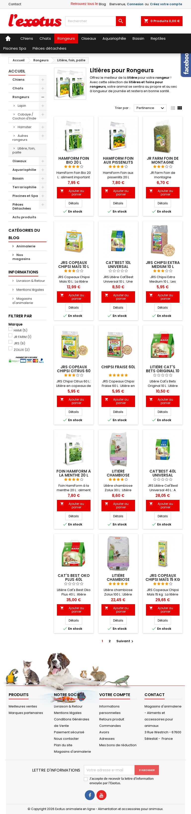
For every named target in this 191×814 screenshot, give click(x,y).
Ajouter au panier (72, 192)
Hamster (25, 127)
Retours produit (111, 719)
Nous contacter (66, 738)
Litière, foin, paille (23, 150)
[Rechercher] (95, 21)
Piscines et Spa (25, 195)
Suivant (125, 641)
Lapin (22, 105)
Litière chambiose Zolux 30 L (118, 475)
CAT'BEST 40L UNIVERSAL (162, 473)
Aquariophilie (24, 169)
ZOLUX (22, 349)
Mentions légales (30, 289)
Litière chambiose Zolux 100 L (118, 579)
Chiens (18, 79)
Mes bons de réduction (118, 745)
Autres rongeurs (20, 137)
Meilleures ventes (23, 706)
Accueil (16, 71)
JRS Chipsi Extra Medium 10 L (163, 264)
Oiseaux (19, 161)
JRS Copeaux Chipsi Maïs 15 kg (162, 577)
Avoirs (104, 732)
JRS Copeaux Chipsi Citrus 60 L (74, 370)
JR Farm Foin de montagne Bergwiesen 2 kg (163, 162)
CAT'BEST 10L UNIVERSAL (118, 264)
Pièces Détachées (21, 206)
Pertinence (151, 108)
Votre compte (114, 695)
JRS (19, 343)
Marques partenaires (26, 712)
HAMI (20, 330)
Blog (102, 4)
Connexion (135, 4)
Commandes (110, 725)
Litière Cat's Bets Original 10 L (162, 370)
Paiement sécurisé (69, 732)
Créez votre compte (166, 4)
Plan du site (63, 745)
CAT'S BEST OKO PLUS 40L (74, 577)
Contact (14, 4)
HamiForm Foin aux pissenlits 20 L (118, 162)
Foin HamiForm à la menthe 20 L (73, 473)
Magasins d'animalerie (22, 300)
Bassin (18, 178)
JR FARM (22, 336)
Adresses (107, 738)
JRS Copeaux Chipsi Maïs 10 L (73, 264)
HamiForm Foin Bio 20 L (73, 160)
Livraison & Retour (30, 280)
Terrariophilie (24, 187)
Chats (17, 88)
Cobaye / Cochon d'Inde (24, 116)
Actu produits (24, 217)
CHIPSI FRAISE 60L (118, 367)
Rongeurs (20, 97)
